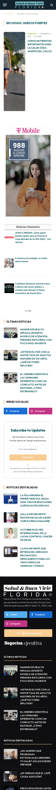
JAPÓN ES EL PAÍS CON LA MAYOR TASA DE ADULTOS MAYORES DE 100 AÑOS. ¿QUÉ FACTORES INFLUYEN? (35, 358)
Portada (20, 14)
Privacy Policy (26, 471)
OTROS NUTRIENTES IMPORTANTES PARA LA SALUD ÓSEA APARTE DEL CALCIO (39, 46)
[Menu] (5, 5)
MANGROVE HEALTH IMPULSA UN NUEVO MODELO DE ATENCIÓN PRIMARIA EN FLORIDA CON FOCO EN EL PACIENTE (36, 336)
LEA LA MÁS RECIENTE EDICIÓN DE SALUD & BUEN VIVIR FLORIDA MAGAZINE (35, 518)
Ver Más (28, 311)
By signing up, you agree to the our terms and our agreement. (28, 468)
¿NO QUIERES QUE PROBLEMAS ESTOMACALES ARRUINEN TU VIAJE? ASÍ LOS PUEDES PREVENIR (35, 757)
